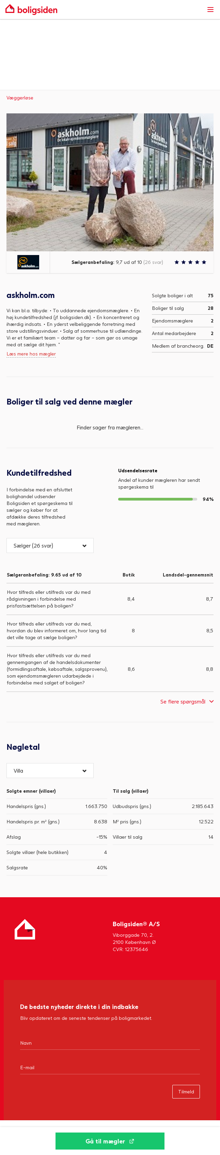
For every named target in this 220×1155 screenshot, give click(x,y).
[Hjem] (25, 936)
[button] (50, 545)
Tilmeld (186, 1091)
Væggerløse (19, 97)
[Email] (110, 1067)
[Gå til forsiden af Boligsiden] (103, 9)
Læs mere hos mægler (31, 354)
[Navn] (110, 1042)
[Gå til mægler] (110, 1141)
